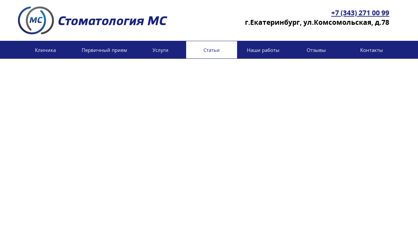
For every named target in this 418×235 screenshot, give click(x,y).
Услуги (161, 50)
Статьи (211, 50)
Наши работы (263, 50)
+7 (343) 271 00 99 (360, 13)
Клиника (45, 50)
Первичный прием (104, 50)
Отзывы (316, 50)
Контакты (371, 50)
